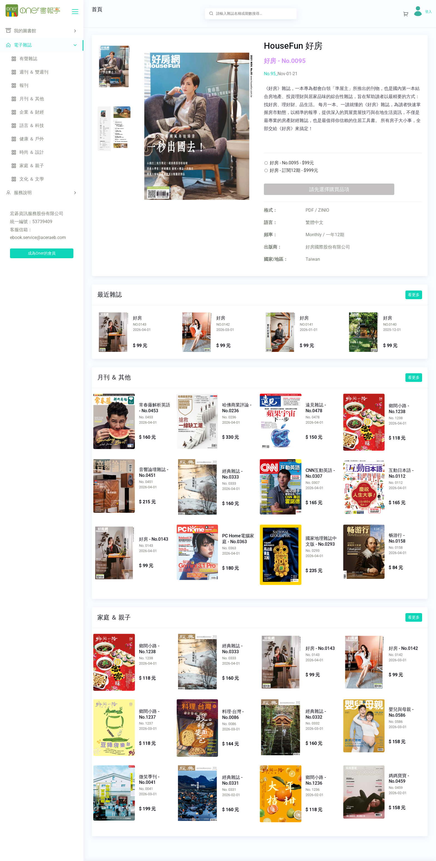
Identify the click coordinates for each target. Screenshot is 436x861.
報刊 (19, 85)
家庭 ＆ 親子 (27, 165)
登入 (428, 12)
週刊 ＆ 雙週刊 (29, 72)
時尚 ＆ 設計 (27, 152)
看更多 (414, 294)
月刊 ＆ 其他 (27, 98)
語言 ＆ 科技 (27, 125)
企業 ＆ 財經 (27, 112)
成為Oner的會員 (42, 253)
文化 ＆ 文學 (27, 179)
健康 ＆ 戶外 (27, 139)
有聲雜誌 (24, 58)
